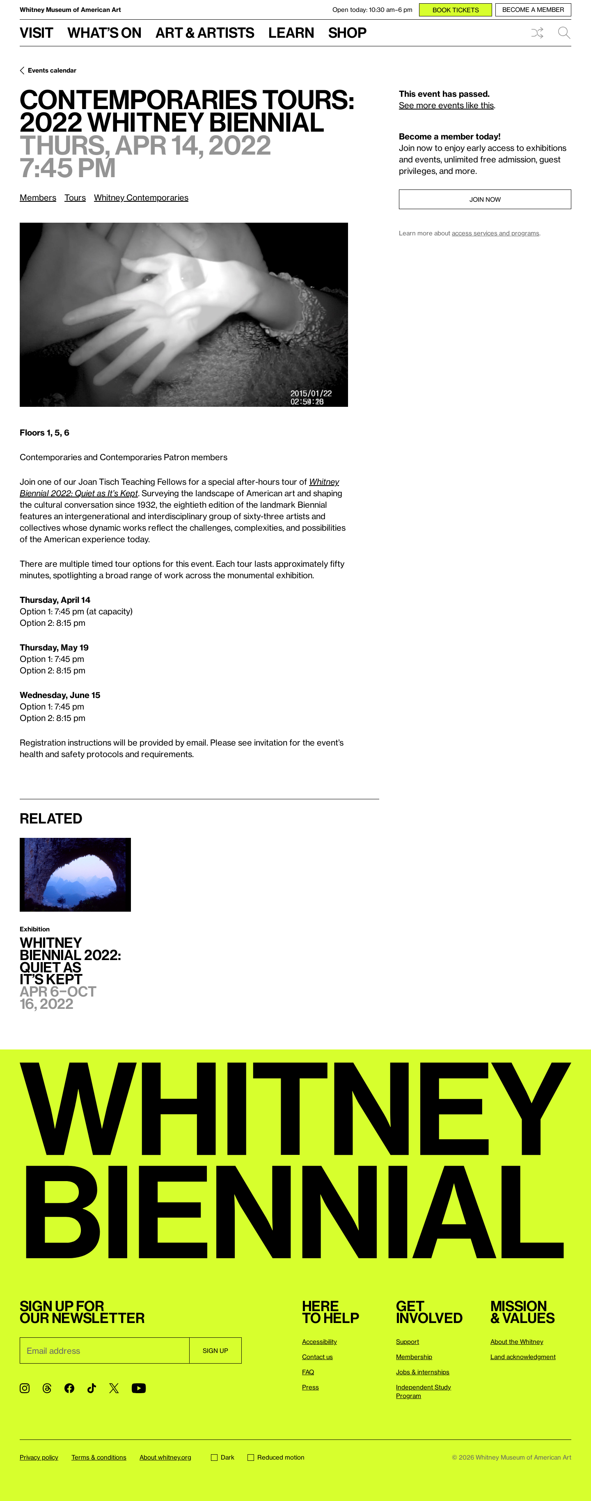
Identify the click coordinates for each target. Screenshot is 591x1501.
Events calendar (52, 70)
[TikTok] (92, 1388)
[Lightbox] (184, 315)
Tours (75, 197)
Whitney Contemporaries (141, 197)
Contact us (317, 1356)
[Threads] (47, 1388)
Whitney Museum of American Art (70, 9)
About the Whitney (516, 1341)
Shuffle (537, 32)
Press (310, 1387)
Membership (414, 1356)
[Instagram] (24, 1388)
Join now (485, 199)
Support (407, 1341)
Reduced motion (276, 1457)
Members (38, 197)
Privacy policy (39, 1457)
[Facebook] (69, 1388)
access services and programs (495, 233)
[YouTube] (138, 1388)
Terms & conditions (98, 1457)
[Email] (104, 1350)
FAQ (308, 1372)
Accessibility (319, 1341)
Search (564, 32)
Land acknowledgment (523, 1356)
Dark (222, 1457)
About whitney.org (165, 1457)
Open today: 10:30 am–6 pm (372, 9)
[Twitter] (114, 1388)
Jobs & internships (422, 1372)
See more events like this (446, 105)
